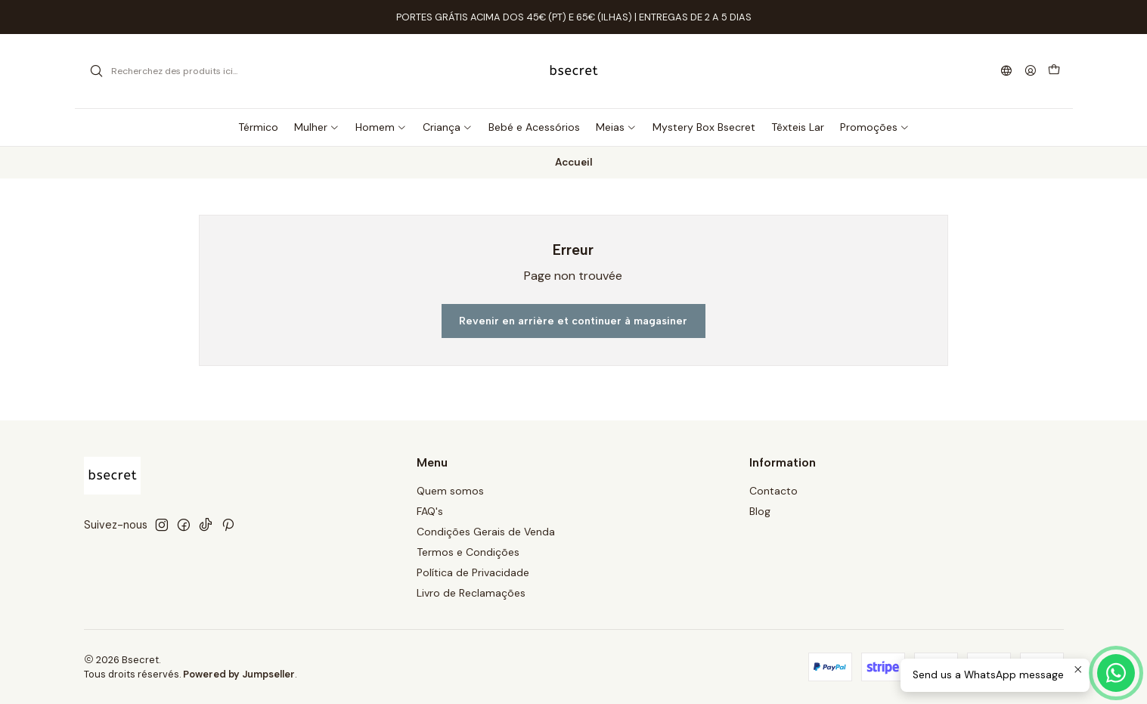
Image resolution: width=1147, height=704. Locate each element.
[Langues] (1005, 71)
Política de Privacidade (473, 572)
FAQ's (430, 511)
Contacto (773, 491)
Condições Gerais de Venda (486, 531)
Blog (759, 511)
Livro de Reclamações (471, 593)
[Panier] (1054, 71)
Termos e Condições (468, 552)
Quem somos (450, 491)
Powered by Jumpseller (239, 674)
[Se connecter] (1030, 71)
